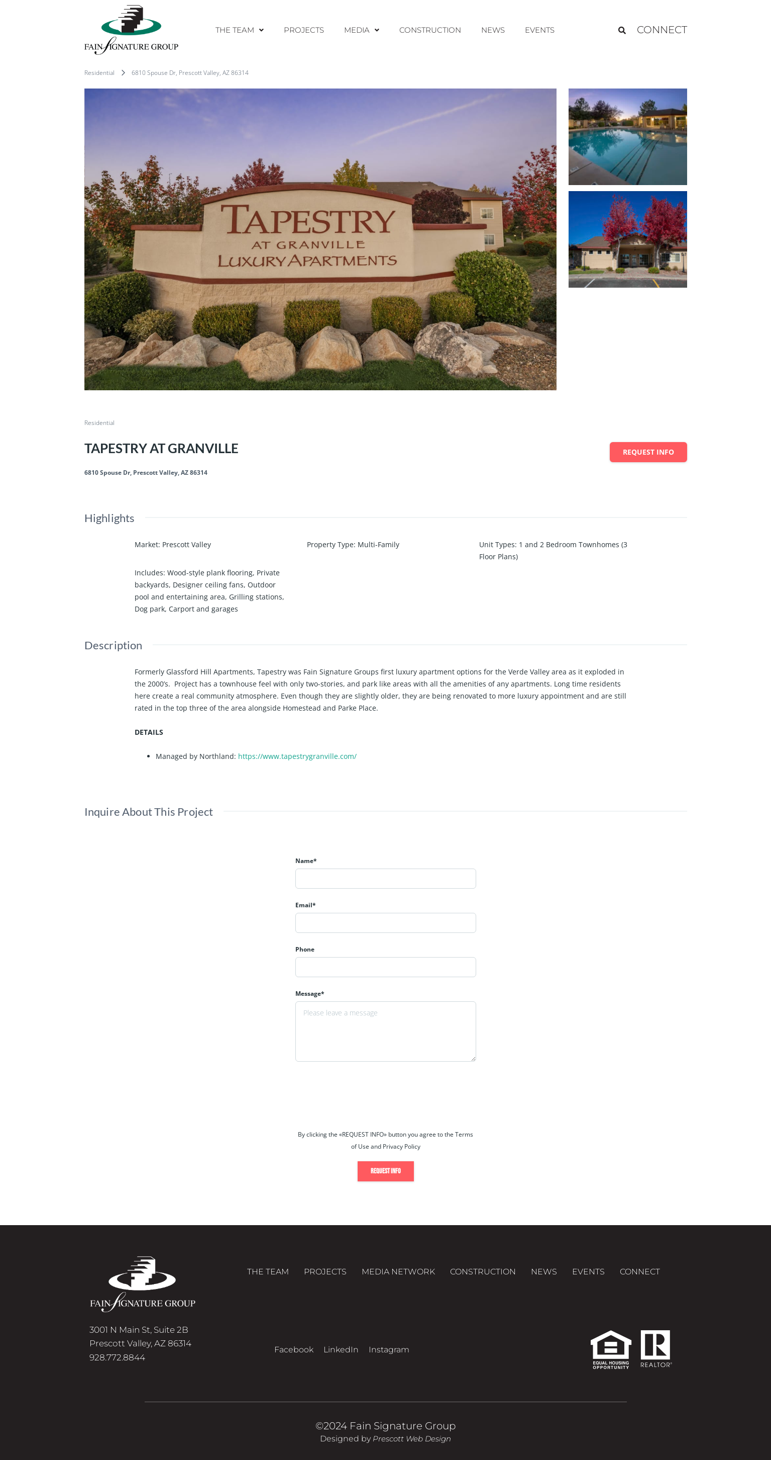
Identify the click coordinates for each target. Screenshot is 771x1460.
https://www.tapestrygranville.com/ (297, 756)
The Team (245, 30)
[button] (245, 30)
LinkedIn (341, 1349)
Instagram (389, 1349)
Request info (648, 452)
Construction (429, 30)
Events (534, 30)
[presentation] (371, 1099)
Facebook (293, 1349)
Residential (99, 72)
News (490, 30)
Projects (307, 30)
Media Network (398, 1274)
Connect (662, 30)
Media (362, 30)
